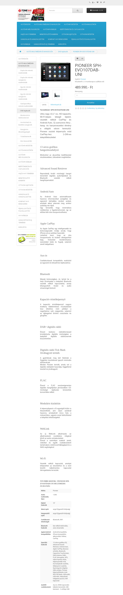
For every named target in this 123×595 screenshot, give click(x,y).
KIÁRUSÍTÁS (62, 44)
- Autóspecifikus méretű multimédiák (25, 105)
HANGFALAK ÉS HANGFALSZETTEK (32, 39)
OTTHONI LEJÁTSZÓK (69, 34)
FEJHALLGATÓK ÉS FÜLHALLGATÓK (83, 39)
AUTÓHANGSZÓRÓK (89, 24)
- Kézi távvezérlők (25, 141)
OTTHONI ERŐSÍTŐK (87, 34)
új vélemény (100, 108)
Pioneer (83, 79)
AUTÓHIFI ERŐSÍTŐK (71, 24)
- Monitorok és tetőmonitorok (24, 116)
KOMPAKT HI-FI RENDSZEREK (58, 39)
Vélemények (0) (56, 105)
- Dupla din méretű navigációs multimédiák (25, 80)
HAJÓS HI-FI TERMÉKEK (28, 34)
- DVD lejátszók (24, 111)
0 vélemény (91, 108)
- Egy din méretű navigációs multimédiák (24, 96)
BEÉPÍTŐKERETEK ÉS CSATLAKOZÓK (72, 29)
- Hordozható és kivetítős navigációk (25, 123)
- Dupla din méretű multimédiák (25, 71)
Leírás (44, 105)
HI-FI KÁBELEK (25, 44)
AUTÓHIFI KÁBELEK (49, 29)
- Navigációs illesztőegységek (24, 130)
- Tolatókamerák (24, 136)
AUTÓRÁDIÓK (25, 24)
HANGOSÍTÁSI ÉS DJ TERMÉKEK (44, 44)
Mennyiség (78, 91)
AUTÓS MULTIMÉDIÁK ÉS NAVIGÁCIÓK (47, 24)
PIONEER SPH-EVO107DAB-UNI (83, 52)
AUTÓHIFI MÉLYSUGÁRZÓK (30, 29)
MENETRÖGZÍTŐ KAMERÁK (49, 34)
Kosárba (90, 102)
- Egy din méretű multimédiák (24, 88)
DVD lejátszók (63, 52)
